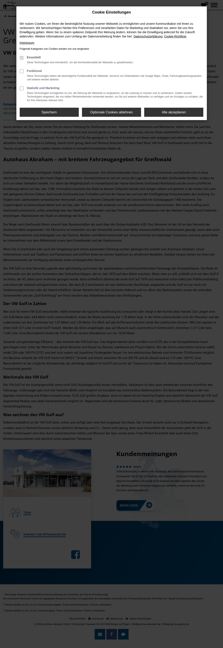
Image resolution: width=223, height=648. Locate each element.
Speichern (49, 112)
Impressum (27, 42)
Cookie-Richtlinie (175, 36)
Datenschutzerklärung (148, 36)
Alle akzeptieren (174, 112)
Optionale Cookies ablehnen (111, 112)
